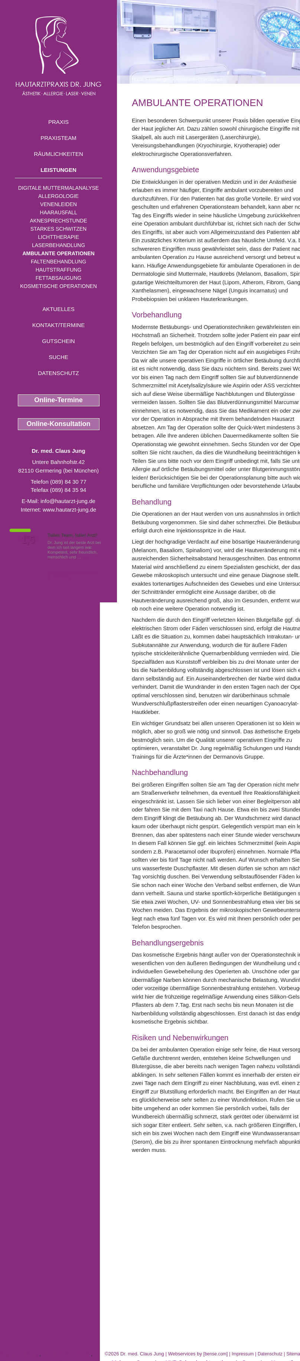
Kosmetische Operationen (58, 286)
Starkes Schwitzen (58, 229)
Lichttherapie (58, 237)
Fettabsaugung (58, 278)
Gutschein (58, 341)
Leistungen (58, 170)
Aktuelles (58, 309)
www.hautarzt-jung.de (69, 509)
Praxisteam (58, 138)
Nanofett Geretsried (66, 1354)
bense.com (215, 1354)
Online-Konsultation (59, 423)
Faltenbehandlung (58, 262)
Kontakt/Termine (58, 325)
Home (138, 79)
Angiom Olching (19, 1354)
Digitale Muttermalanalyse (58, 188)
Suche (58, 357)
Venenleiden (58, 204)
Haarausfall (58, 212)
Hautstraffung (59, 270)
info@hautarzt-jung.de (67, 501)
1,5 (28, 539)
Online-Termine (58, 400)
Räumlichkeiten (58, 154)
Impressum (243, 1354)
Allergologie (58, 196)
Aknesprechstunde (58, 221)
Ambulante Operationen (58, 253)
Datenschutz (58, 373)
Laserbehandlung (58, 245)
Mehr (87, 557)
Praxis (58, 122)
